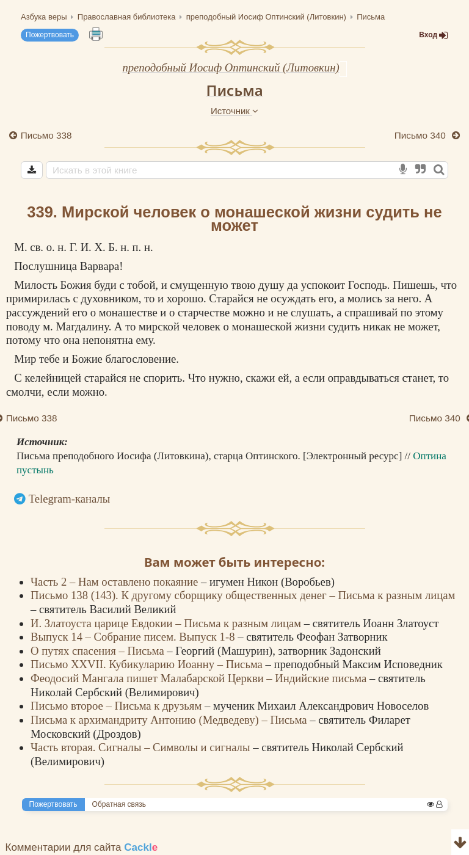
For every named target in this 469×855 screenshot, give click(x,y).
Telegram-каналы (70, 498)
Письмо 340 (421, 135)
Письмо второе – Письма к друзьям (118, 705)
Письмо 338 (46, 135)
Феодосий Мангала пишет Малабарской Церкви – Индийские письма (200, 678)
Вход (433, 35)
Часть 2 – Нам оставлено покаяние (116, 581)
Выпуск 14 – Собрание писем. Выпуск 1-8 (134, 636)
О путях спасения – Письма (99, 650)
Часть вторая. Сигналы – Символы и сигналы (142, 747)
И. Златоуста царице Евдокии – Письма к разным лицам (167, 623)
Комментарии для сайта (81, 847)
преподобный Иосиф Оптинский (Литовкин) (230, 67)
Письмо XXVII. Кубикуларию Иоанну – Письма (148, 664)
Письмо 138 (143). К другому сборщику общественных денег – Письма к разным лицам (243, 595)
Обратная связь (119, 804)
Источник (234, 111)
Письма (234, 90)
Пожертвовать (50, 35)
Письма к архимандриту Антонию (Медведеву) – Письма (170, 719)
